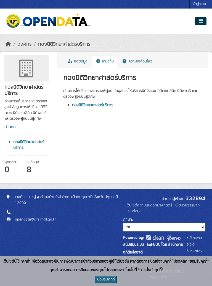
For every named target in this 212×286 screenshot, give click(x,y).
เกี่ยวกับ (105, 61)
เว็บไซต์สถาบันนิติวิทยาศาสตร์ (149, 205)
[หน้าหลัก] (8, 44)
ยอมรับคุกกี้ (106, 279)
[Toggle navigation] (200, 21)
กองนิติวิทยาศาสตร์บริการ (64, 44)
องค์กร (24, 44)
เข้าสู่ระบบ (199, 4)
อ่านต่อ (9, 127)
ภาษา (127, 219)
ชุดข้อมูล (78, 61)
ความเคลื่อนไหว (137, 61)
